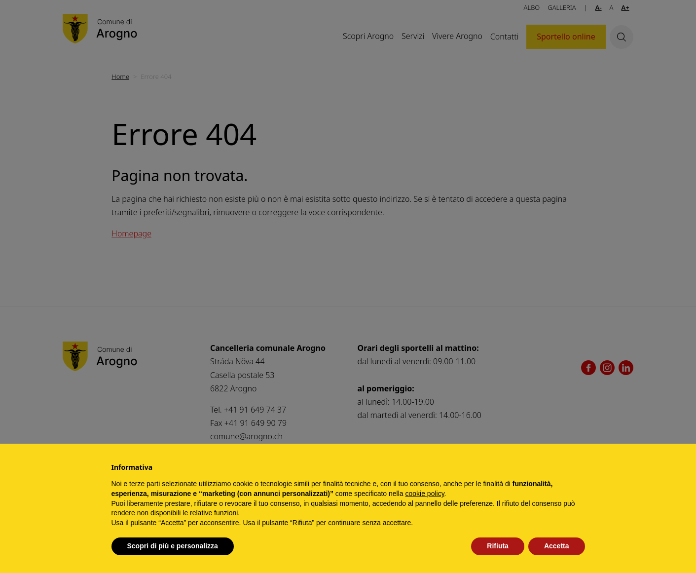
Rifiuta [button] (498, 546)
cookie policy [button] (424, 493)
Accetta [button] (556, 546)
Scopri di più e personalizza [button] (172, 546)
